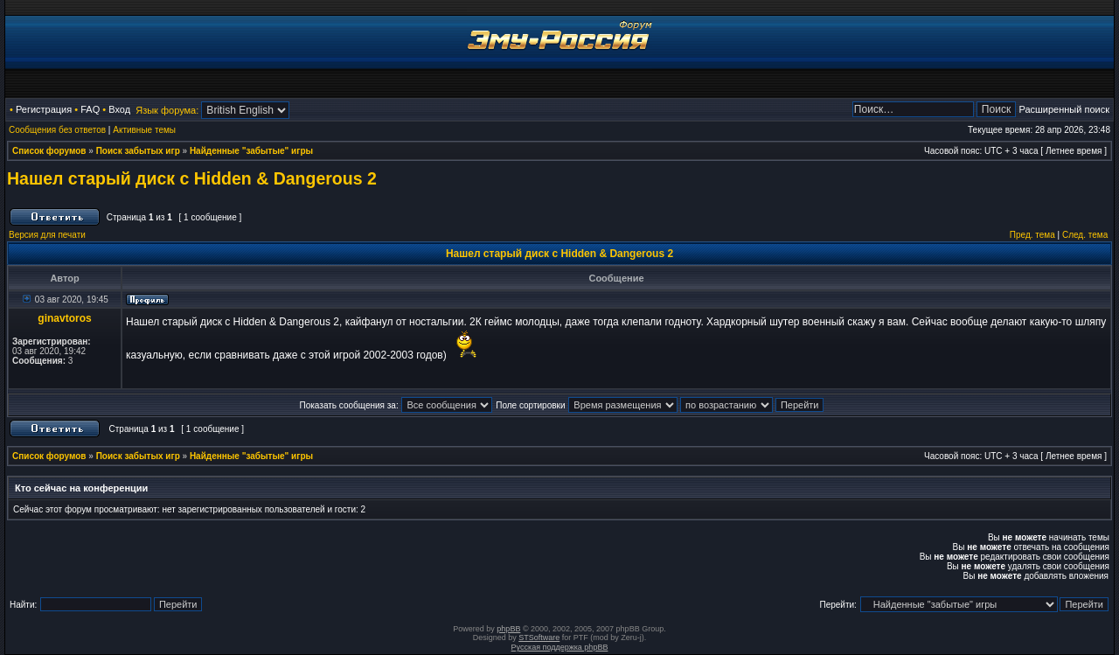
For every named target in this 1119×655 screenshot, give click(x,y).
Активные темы (144, 130)
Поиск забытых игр (138, 151)
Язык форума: (167, 110)
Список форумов (49, 151)
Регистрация (44, 109)
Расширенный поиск (1063, 109)
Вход (119, 109)
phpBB (508, 628)
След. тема (1085, 235)
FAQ (90, 109)
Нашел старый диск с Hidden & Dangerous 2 (192, 178)
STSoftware (539, 637)
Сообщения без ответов (57, 130)
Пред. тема (1032, 235)
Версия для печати (47, 235)
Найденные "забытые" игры (251, 151)
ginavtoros (64, 318)
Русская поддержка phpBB (559, 647)
